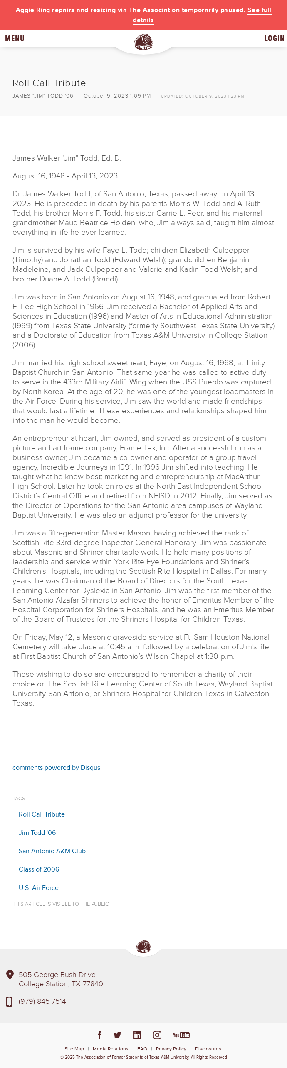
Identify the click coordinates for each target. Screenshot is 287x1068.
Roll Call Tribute (42, 814)
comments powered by (56, 768)
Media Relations (111, 1049)
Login (275, 38)
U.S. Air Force (39, 888)
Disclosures (208, 1049)
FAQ (142, 1049)
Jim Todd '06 (37, 833)
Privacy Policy (171, 1049)
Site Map (74, 1049)
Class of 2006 (39, 869)
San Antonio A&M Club (52, 851)
